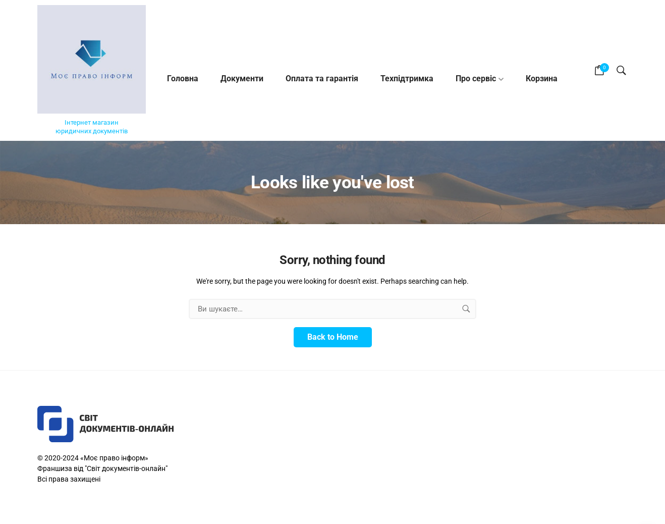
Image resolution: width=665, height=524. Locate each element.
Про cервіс (476, 78)
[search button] (466, 309)
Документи (241, 78)
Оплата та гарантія (322, 78)
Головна (182, 78)
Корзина (542, 78)
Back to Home (332, 337)
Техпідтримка (406, 78)
